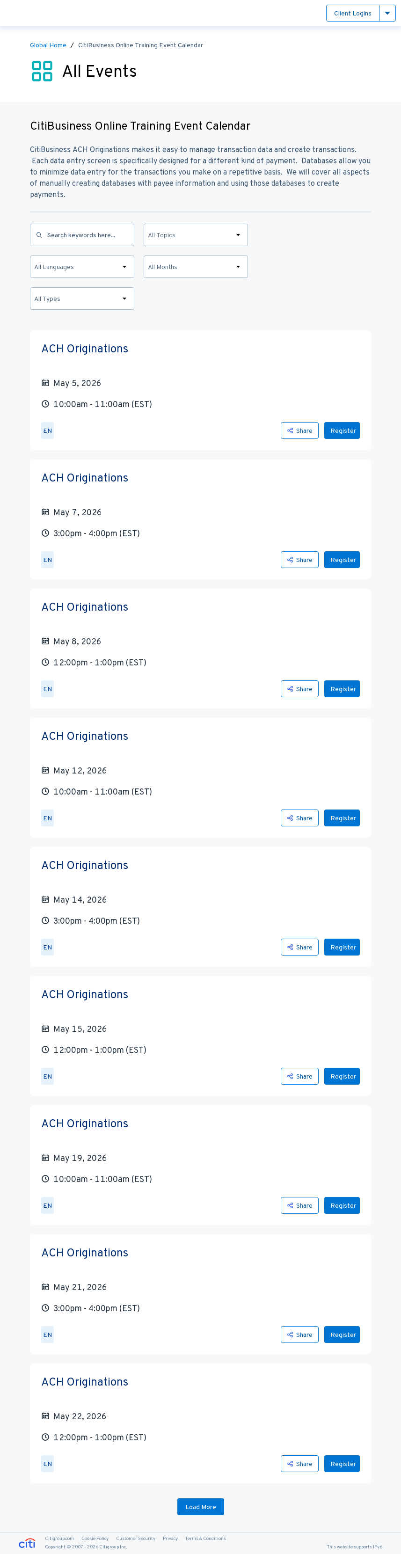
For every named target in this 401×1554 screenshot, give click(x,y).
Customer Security (135, 1538)
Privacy (170, 1538)
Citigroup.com (59, 1538)
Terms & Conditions (205, 1538)
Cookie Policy (95, 1538)
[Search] (82, 235)
